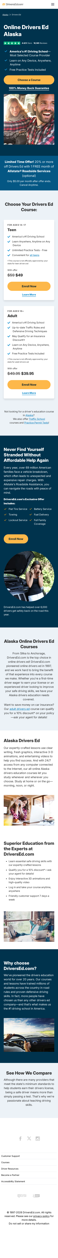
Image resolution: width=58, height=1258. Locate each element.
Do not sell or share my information (29, 1223)
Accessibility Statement (13, 1181)
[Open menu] (53, 4)
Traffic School (37, 418)
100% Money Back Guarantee (29, 88)
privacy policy (41, 1216)
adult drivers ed (20, 709)
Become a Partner (10, 1175)
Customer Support (10, 1156)
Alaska (5, 14)
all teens (34, 255)
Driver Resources (9, 1168)
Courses (5, 1162)
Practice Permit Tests (36, 422)
